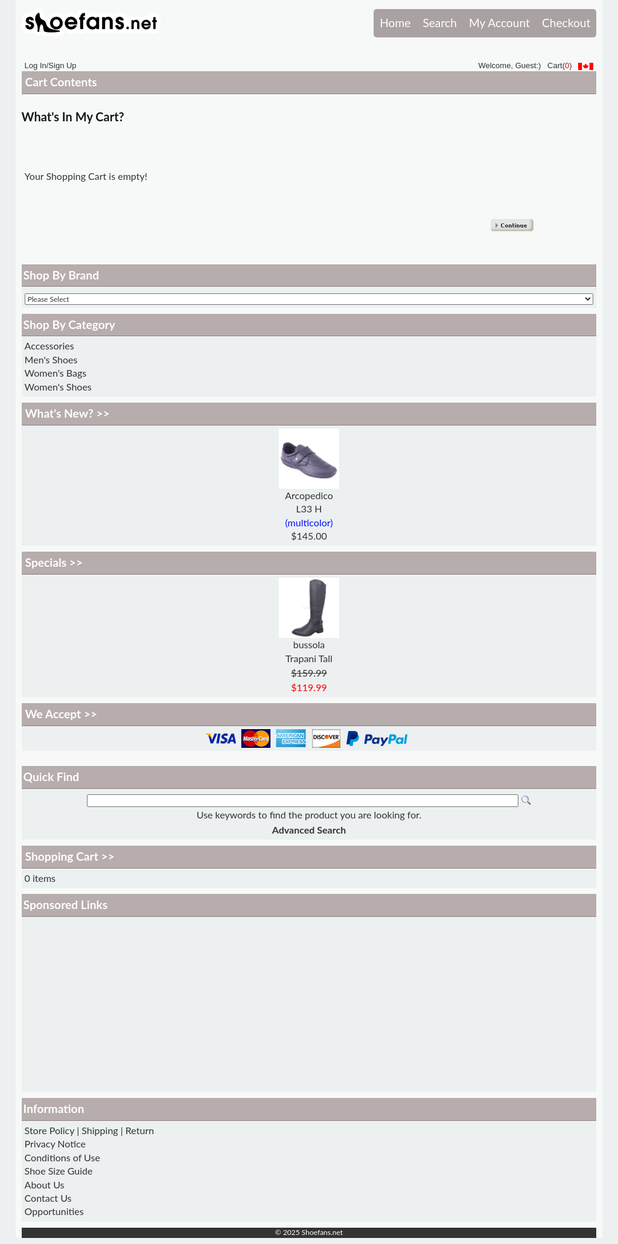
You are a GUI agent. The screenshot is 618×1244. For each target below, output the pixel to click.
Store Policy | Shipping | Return (89, 1130)
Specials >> (54, 562)
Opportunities (54, 1211)
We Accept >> (61, 714)
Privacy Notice (55, 1143)
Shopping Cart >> (70, 856)
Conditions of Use (62, 1157)
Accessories (49, 345)
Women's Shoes (58, 386)
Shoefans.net (322, 1232)
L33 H (309, 508)
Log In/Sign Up (51, 65)
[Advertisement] (309, 1004)
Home (395, 23)
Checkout (566, 23)
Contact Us (48, 1198)
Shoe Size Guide (59, 1170)
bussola (309, 644)
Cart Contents (61, 82)
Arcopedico (309, 495)
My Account (499, 23)
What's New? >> (67, 413)
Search (439, 23)
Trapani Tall (309, 658)
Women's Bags (56, 372)
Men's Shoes (51, 359)
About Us (45, 1184)
